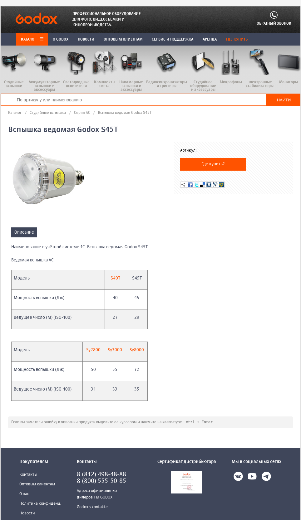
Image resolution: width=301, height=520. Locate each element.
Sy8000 (137, 350)
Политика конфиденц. (40, 504)
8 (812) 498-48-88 (101, 475)
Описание (24, 232)
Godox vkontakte (92, 507)
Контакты (28, 475)
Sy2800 (93, 350)
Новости (27, 514)
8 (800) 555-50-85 (101, 481)
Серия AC (82, 113)
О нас (24, 494)
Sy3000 (115, 350)
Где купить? (213, 164)
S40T (115, 278)
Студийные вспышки (48, 113)
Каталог (32, 39)
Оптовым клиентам (37, 485)
